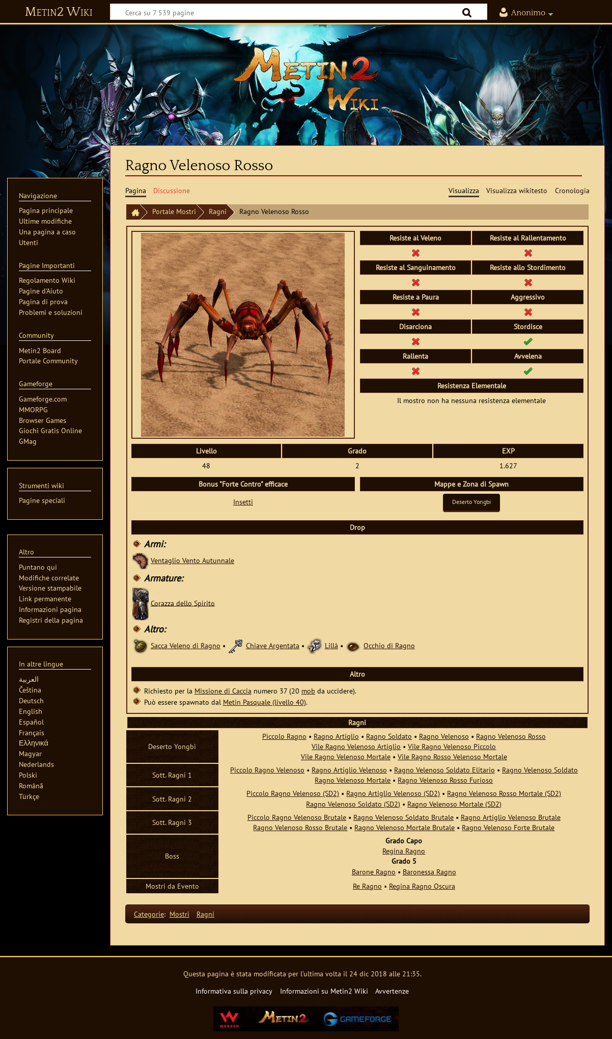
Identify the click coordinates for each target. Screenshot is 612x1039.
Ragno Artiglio (336, 736)
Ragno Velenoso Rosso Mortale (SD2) (504, 793)
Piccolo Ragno (284, 736)
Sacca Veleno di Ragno (185, 645)
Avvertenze (392, 991)
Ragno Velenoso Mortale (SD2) (454, 804)
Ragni (218, 211)
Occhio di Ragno (389, 645)
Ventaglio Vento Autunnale (192, 560)
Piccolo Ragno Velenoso (267, 770)
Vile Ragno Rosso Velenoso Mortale (452, 756)
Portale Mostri (174, 211)
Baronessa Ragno (429, 871)
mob (308, 691)
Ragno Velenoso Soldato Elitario (444, 770)
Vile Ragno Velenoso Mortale (346, 756)
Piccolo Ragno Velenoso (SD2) (292, 793)
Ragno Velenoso (444, 736)
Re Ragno (367, 886)
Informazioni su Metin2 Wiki (324, 991)
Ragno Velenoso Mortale (353, 780)
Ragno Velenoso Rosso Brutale (300, 827)
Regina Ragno (403, 851)
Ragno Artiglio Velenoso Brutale (511, 817)
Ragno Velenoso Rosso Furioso (445, 780)
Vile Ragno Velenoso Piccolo (452, 746)
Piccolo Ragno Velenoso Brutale (296, 817)
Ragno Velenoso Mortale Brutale (404, 827)
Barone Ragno (374, 871)
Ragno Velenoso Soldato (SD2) (353, 804)
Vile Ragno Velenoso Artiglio (356, 746)
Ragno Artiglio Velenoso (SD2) (393, 793)
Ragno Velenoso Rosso (511, 736)
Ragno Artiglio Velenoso (349, 770)
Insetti (243, 502)
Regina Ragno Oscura (422, 886)
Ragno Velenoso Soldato (540, 770)
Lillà (331, 645)
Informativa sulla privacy (234, 991)
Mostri (179, 914)
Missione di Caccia (223, 691)
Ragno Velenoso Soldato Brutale (403, 817)
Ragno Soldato (389, 736)
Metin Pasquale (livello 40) (264, 702)
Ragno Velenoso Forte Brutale (508, 827)
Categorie (149, 914)
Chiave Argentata (272, 645)
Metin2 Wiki (59, 12)
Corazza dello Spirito (183, 602)
